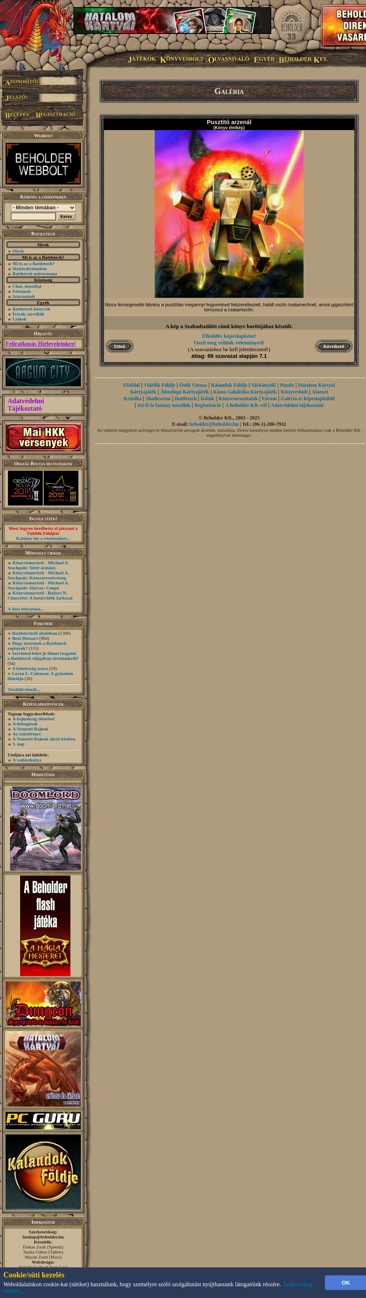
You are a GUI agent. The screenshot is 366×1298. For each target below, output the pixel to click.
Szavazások (24, 296)
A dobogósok (25, 723)
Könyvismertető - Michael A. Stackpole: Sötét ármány (38, 565)
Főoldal (131, 385)
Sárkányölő (263, 385)
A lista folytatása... (26, 608)
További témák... (24, 689)
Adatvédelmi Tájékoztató (26, 404)
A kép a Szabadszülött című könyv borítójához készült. (229, 326)
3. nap (19, 743)
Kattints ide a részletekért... (43, 538)
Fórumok (22, 291)
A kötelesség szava (30, 668)
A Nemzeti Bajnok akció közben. (44, 738)
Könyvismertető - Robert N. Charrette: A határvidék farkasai (40, 595)
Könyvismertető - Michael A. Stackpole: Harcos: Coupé (38, 585)
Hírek (18, 250)
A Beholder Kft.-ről (246, 405)
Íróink (208, 398)
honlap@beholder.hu (43, 1236)
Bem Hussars (25, 638)
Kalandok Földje (229, 385)
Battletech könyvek (31, 308)
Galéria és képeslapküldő (308, 398)
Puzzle (287, 385)
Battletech (186, 398)
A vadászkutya (27, 759)
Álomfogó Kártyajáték (185, 392)
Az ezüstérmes (27, 733)
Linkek (20, 318)
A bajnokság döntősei (34, 718)
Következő (334, 346)
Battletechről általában (34, 633)
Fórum (269, 398)
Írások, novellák (28, 313)
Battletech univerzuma (35, 273)
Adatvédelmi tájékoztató (297, 405)
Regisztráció (208, 405)
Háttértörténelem (30, 268)
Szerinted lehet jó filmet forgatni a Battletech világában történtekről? (43, 656)
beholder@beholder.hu (214, 424)
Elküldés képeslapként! (229, 336)
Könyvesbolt (293, 392)
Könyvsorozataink (238, 398)
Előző (119, 346)
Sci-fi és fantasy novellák (164, 405)
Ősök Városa (193, 385)
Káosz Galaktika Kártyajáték (244, 392)
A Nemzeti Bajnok (31, 728)
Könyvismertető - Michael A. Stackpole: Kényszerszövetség (38, 575)
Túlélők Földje (159, 385)
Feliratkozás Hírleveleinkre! (40, 344)
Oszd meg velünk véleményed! (229, 342)
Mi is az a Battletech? (34, 263)
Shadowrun (158, 398)
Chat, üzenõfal (27, 286)
